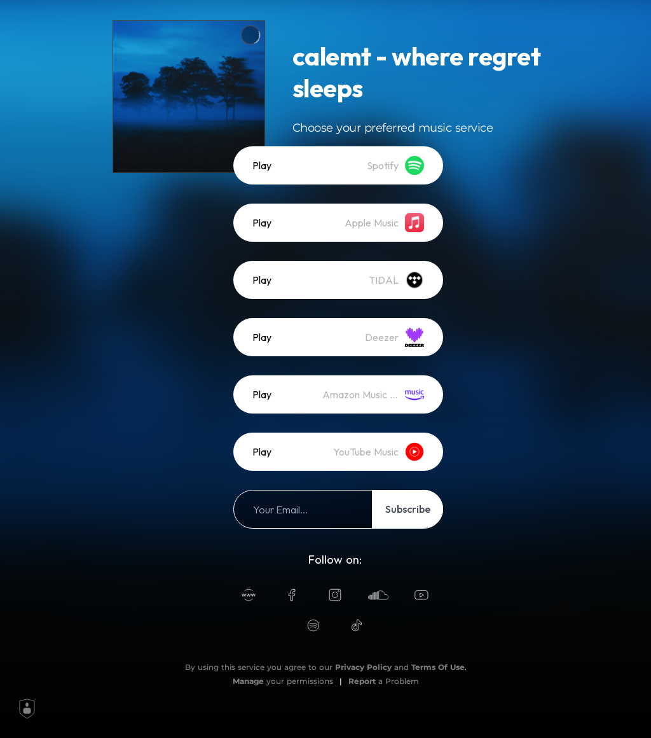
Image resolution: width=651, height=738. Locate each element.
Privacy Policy (363, 667)
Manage (248, 681)
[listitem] (338, 165)
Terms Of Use (438, 667)
